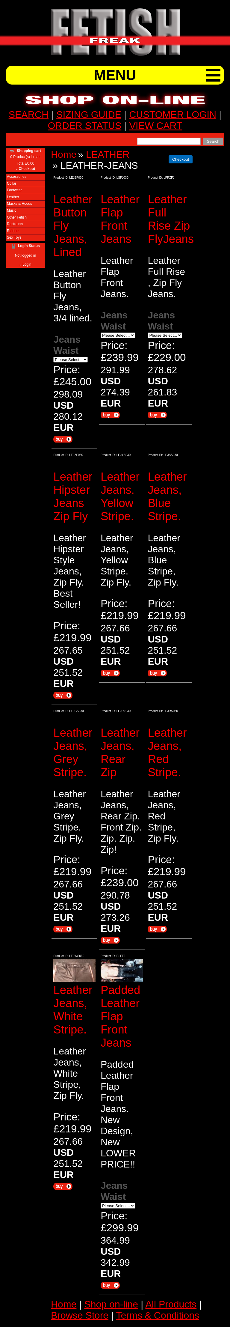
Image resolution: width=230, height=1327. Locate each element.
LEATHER (107, 154)
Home (63, 154)
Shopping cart (29, 151)
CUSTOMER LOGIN (172, 114)
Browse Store (79, 1315)
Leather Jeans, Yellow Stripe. (120, 496)
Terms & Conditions (157, 1315)
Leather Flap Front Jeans (120, 219)
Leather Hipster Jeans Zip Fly (72, 496)
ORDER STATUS (84, 125)
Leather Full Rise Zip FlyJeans (171, 219)
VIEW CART (155, 125)
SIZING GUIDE (88, 114)
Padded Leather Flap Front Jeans (120, 1016)
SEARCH (29, 114)
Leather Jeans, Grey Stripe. (72, 752)
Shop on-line (111, 1304)
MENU (115, 75)
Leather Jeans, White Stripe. (72, 1009)
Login (26, 264)
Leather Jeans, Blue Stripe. (167, 496)
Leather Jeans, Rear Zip (120, 752)
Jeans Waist (67, 345)
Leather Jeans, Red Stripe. (167, 752)
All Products (170, 1304)
